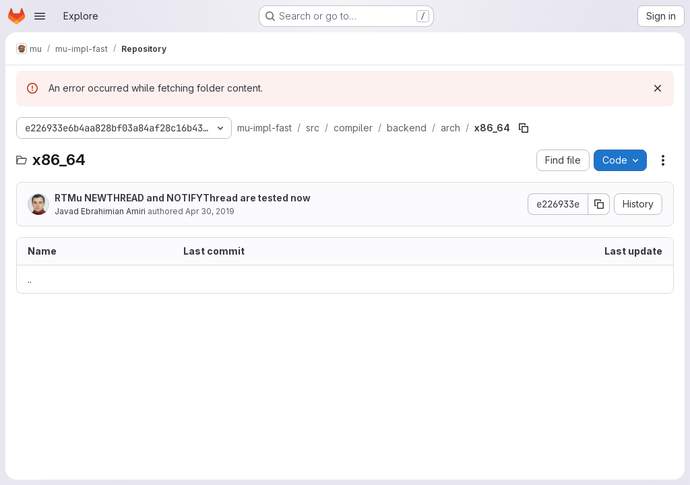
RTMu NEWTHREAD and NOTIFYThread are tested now (183, 197)
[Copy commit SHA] (599, 204)
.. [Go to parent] (30, 279)
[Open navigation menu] (40, 16)
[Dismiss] (658, 88)
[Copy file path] (523, 128)
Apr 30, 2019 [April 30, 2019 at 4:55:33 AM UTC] (209, 211)
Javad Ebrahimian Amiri (100, 211)
